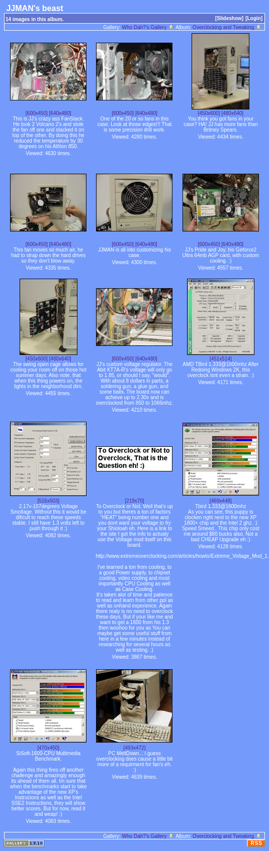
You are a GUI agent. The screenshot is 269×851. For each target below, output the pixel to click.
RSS (256, 843)
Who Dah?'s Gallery (148, 27)
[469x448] (221, 501)
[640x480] (60, 113)
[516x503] (48, 501)
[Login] (253, 18)
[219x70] (134, 501)
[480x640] (232, 113)
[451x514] (221, 358)
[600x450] (37, 113)
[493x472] (135, 748)
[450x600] (209, 113)
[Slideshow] (229, 18)
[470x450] (48, 748)
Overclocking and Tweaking (227, 27)
